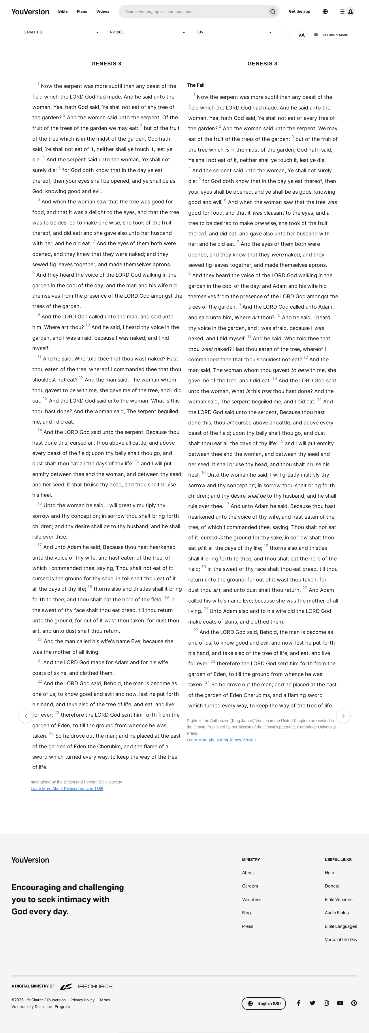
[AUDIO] (285, 34)
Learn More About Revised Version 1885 (67, 788)
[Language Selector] (325, 11)
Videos (102, 11)
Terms (104, 1000)
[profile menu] (346, 11)
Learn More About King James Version (221, 740)
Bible (63, 11)
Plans (82, 11)
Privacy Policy (82, 1000)
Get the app (299, 11)
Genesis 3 (62, 32)
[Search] (192, 11)
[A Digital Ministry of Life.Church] (184, 983)
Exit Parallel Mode (331, 35)
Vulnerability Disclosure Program (41, 1006)
